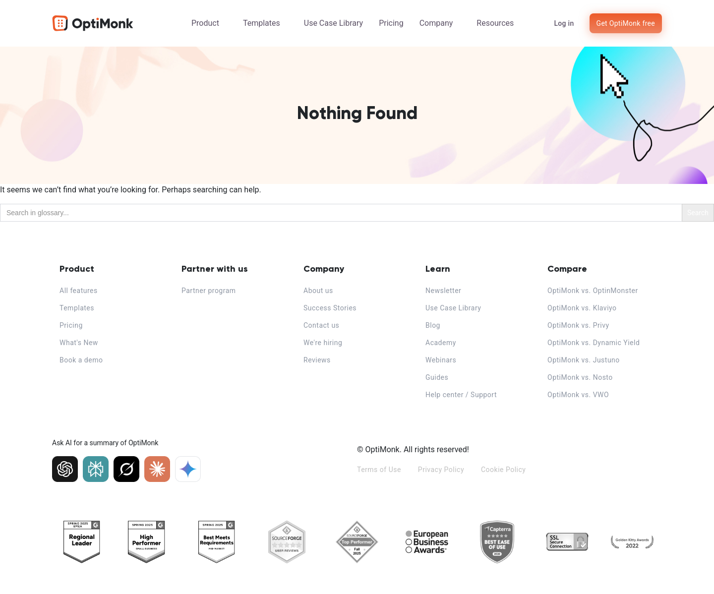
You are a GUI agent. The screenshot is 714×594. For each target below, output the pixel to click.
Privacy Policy (441, 469)
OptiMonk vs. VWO (578, 395)
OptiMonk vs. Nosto (580, 377)
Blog (432, 325)
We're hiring (322, 343)
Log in (564, 23)
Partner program (208, 291)
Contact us (321, 325)
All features (79, 291)
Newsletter (443, 291)
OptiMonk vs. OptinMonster (592, 291)
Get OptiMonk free (625, 23)
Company (436, 23)
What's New (79, 343)
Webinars (440, 360)
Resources (495, 23)
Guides (436, 377)
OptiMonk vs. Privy (578, 325)
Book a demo (81, 360)
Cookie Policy (503, 469)
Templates (261, 23)
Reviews (317, 360)
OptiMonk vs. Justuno (583, 360)
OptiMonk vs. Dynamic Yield (593, 343)
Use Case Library (333, 23)
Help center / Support (461, 395)
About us (318, 291)
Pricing (391, 23)
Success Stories (330, 308)
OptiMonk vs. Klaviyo (582, 308)
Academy (440, 343)
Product (205, 23)
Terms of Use (379, 469)
